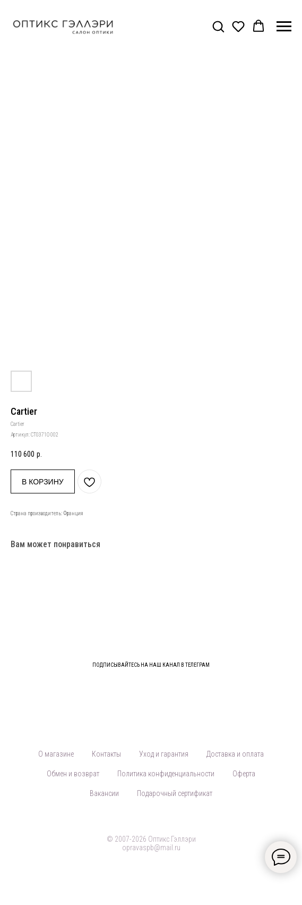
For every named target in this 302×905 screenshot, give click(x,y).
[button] (218, 26)
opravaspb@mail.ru (151, 847)
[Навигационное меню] (284, 26)
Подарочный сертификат (174, 793)
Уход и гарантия (163, 754)
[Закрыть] (290, 658)
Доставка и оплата (235, 754)
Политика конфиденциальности (165, 773)
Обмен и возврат (73, 773)
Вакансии (104, 793)
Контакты (106, 754)
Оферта (243, 773)
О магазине (56, 754)
